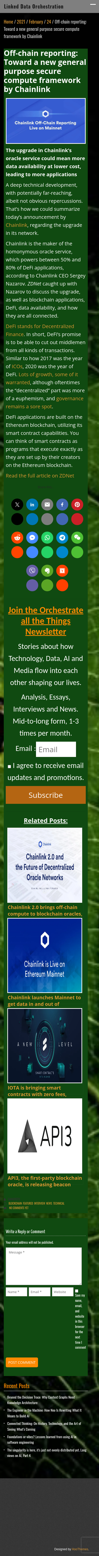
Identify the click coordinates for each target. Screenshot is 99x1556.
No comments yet (18, 1208)
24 (49, 21)
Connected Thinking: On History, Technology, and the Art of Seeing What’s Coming (44, 1426)
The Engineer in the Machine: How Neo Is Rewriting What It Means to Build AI (44, 1412)
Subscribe (46, 795)
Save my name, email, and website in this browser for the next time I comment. (80, 1321)
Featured (28, 1203)
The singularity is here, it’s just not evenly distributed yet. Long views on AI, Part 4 (46, 1452)
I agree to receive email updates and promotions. (46, 771)
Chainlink (16, 225)
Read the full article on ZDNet (40, 475)
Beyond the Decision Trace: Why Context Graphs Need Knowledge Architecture (41, 1399)
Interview (39, 1203)
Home (8, 21)
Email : (26, 748)
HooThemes (80, 1549)
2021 (21, 21)
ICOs (17, 366)
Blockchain (15, 1203)
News (49, 1203)
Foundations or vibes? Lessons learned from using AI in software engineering (41, 1439)
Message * (44, 1266)
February (36, 21)
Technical (58, 1203)
